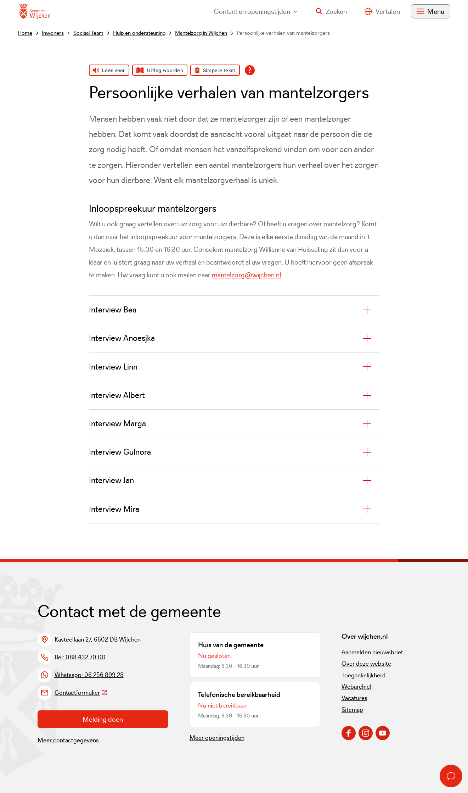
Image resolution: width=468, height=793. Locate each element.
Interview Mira (114, 509)
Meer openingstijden (217, 738)
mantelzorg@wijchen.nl (246, 275)
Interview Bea (112, 310)
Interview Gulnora (120, 452)
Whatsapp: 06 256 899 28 (89, 675)
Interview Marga (117, 423)
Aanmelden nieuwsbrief (372, 652)
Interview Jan (111, 480)
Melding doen (103, 719)
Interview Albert (117, 395)
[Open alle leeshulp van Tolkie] (250, 70)
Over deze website (366, 663)
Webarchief (357, 687)
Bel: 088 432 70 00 (80, 657)
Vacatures (354, 698)
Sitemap (352, 710)
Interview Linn (113, 367)
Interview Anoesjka (122, 338)
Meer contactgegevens (68, 740)
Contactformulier (81, 693)
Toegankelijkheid (363, 675)
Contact (255, 11)
